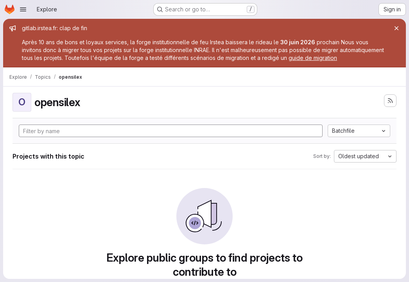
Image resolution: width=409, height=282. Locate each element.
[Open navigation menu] (23, 9)
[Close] (396, 28)
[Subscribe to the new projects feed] (390, 100)
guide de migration (313, 57)
